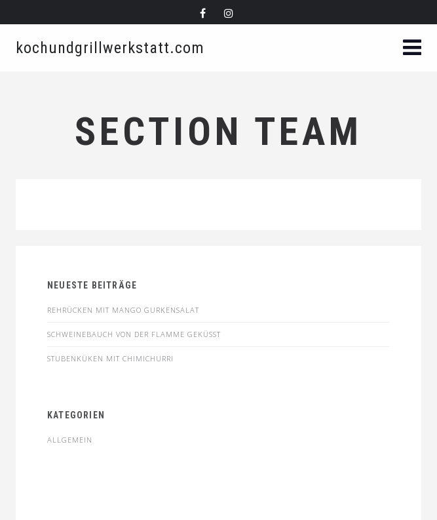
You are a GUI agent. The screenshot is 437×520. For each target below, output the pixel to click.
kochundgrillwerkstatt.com (110, 48)
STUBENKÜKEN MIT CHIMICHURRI (110, 358)
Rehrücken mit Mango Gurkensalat (123, 310)
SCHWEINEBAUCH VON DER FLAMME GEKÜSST (134, 334)
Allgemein (69, 440)
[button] (412, 49)
